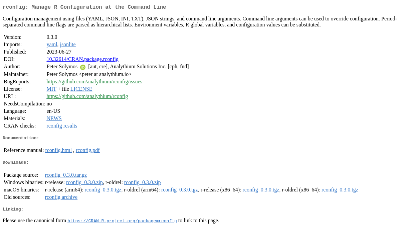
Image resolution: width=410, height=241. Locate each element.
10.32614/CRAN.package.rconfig (82, 60)
